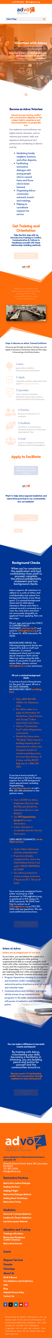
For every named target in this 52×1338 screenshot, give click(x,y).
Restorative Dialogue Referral (17, 1194)
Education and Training (16, 1229)
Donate (7, 1264)
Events (7, 1251)
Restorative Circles (12, 1201)
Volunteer (9, 1269)
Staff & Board (10, 1277)
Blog (5, 1288)
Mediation (9, 1210)
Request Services (13, 1260)
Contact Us (8, 1296)
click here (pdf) (29, 628)
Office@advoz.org (26, 630)
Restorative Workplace (14, 1237)
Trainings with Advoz (13, 1233)
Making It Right (10, 1190)
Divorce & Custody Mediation (17, 1213)
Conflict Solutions (11, 1239)
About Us (8, 1273)
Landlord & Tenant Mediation (17, 1217)
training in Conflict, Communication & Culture (27, 239)
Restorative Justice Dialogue (16, 1183)
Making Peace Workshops (15, 1198)
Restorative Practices (15, 1178)
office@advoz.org (18, 665)
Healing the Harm (11, 1186)
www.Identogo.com (21, 788)
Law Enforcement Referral (15, 1221)
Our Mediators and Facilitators (18, 1280)
